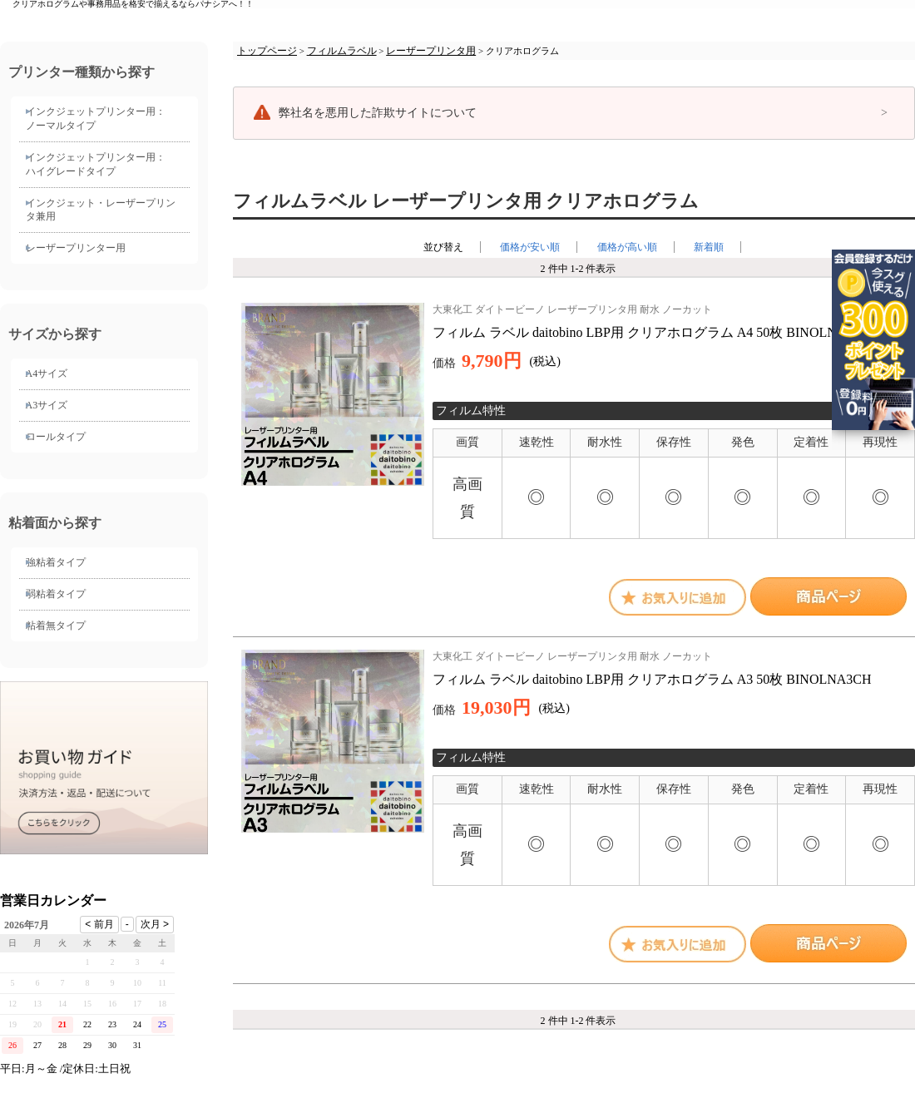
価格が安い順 (530, 247)
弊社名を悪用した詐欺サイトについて (378, 112)
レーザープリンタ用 (431, 51)
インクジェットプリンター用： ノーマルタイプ (96, 118)
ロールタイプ (56, 437)
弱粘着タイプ (56, 594)
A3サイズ (47, 405)
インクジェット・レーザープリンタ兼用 (101, 210)
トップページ (267, 51)
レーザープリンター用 (76, 248)
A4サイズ (47, 373)
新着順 (709, 247)
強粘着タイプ (56, 562)
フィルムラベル (342, 51)
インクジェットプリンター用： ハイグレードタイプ (96, 164)
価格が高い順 (627, 247)
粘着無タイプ (56, 625)
